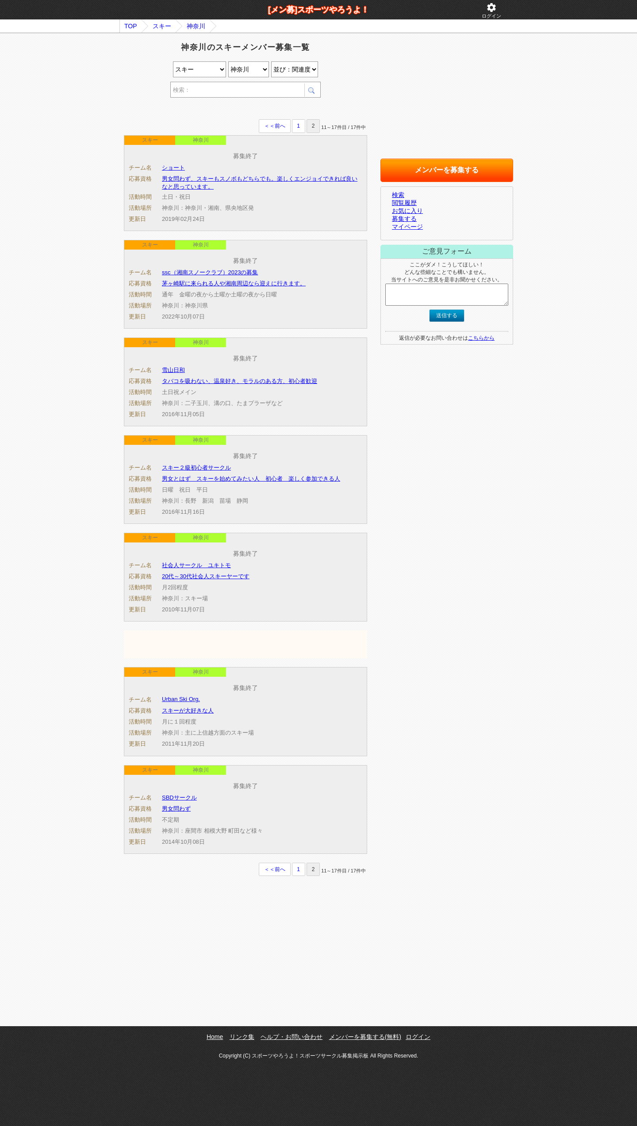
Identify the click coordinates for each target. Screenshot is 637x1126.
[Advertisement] (227, 109)
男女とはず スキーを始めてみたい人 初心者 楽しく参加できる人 (251, 478)
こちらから (481, 338)
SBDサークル (179, 797)
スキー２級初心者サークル (196, 467)
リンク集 (242, 1036)
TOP (130, 26)
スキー (162, 26)
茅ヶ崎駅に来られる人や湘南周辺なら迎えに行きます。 (234, 283)
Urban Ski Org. (181, 699)
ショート (173, 167)
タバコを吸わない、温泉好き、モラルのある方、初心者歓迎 (239, 381)
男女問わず (176, 808)
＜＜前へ (274, 126)
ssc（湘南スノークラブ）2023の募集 (210, 272)
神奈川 (196, 26)
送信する (446, 315)
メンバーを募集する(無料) (365, 1036)
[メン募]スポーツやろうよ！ (318, 9)
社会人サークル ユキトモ (196, 565)
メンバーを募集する (447, 170)
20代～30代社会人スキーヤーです (205, 576)
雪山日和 (173, 370)
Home (215, 1036)
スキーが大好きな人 (188, 710)
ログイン (491, 10)
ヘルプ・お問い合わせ (291, 1036)
